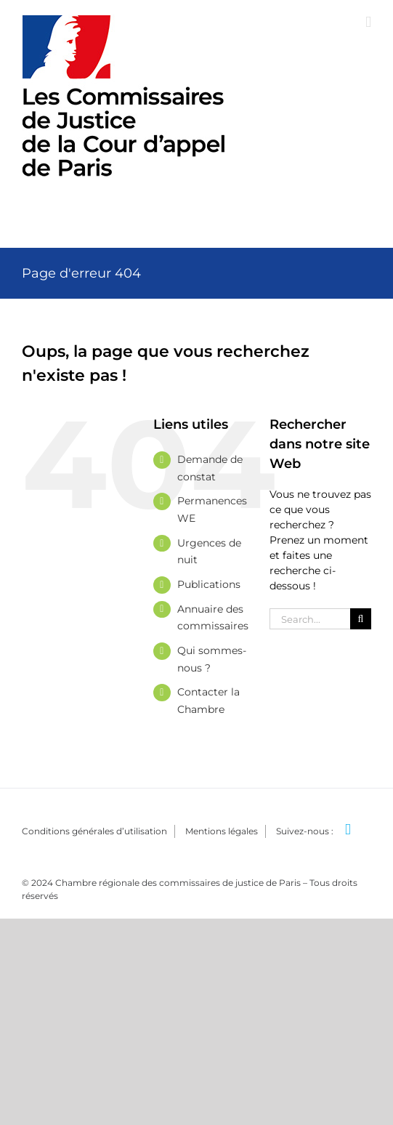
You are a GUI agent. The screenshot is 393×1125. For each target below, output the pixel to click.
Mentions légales (221, 831)
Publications (208, 584)
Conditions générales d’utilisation (94, 831)
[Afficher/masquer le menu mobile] (368, 22)
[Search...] (310, 618)
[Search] (360, 618)
